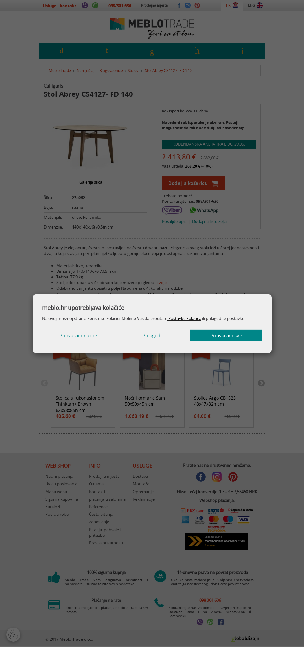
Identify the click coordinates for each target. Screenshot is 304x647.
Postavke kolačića (184, 318)
